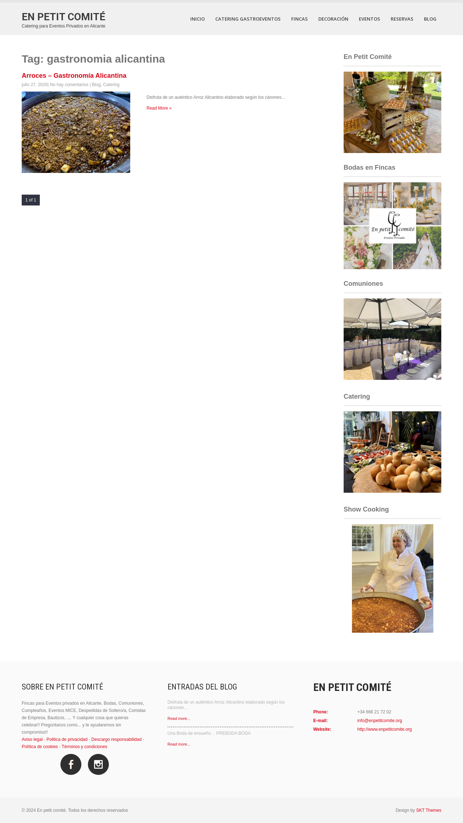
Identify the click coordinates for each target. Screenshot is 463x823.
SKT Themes (428, 810)
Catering (111, 84)
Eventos (369, 19)
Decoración (333, 19)
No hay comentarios (69, 84)
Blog (430, 19)
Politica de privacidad (67, 739)
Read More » (158, 108)
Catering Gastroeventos (248, 19)
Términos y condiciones (84, 746)
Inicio (197, 19)
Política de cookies (40, 746)
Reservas (402, 19)
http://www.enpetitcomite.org (384, 729)
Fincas (299, 19)
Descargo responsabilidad (117, 739)
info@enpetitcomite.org (379, 720)
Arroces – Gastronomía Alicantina (74, 75)
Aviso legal (32, 739)
